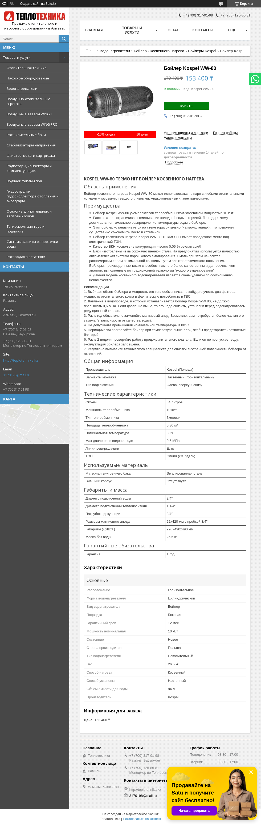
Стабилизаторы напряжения (31, 145)
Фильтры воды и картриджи (31, 155)
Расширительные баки (26, 134)
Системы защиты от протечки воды (32, 244)
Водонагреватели (22, 88)
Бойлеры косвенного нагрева (159, 51)
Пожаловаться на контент (142, 819)
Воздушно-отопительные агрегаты (28, 101)
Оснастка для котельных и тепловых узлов (29, 213)
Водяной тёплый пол (24, 181)
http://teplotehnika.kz (20, 360)
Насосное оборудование (28, 78)
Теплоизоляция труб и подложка (25, 229)
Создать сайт (30, 4)
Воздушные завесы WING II (29, 114)
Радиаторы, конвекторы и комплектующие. (29, 168)
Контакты (203, 30)
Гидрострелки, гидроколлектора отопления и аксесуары (33, 196)
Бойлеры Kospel (202, 51)
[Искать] (64, 39)
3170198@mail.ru (16, 375)
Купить (186, 105)
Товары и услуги (17, 57)
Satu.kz (153, 814)
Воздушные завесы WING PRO (32, 124)
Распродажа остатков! (26, 256)
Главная (94, 30)
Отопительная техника (27, 67)
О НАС (174, 30)
